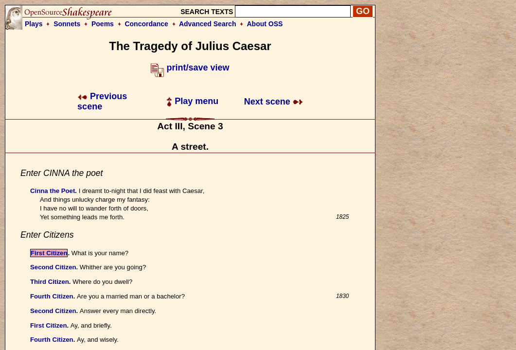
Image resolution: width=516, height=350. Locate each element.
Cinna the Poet (52, 190)
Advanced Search (207, 24)
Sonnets (66, 24)
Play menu (192, 101)
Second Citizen (53, 267)
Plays (34, 24)
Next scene (273, 101)
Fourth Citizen (51, 296)
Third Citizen (49, 281)
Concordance (146, 24)
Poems (102, 24)
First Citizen (49, 253)
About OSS (265, 24)
